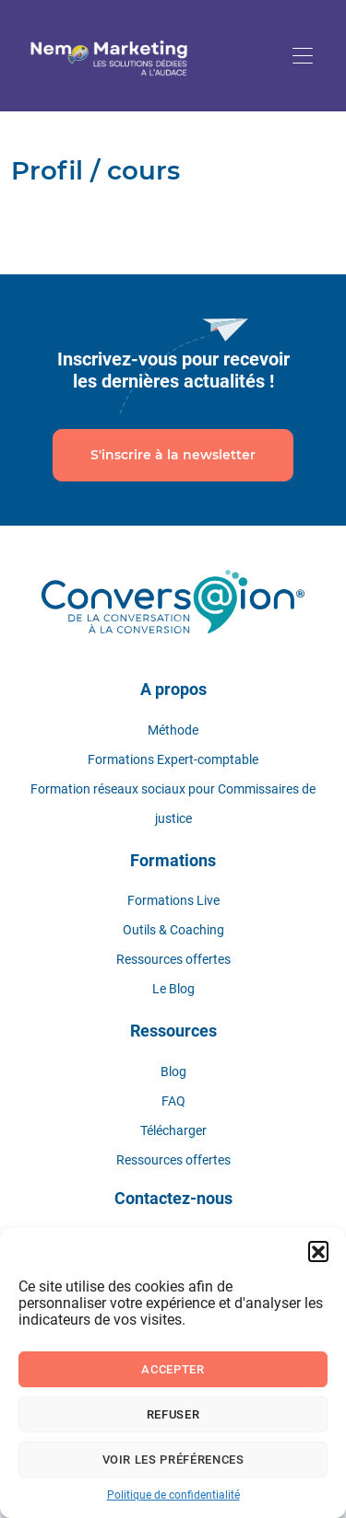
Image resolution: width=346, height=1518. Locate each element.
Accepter (172, 1369)
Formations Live (173, 900)
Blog (173, 1071)
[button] (318, 1251)
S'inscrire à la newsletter (173, 454)
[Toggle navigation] (302, 56)
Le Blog (173, 988)
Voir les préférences (173, 1459)
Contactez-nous (173, 1198)
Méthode (173, 730)
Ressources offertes (173, 959)
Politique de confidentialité (173, 1495)
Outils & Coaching (173, 929)
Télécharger (173, 1130)
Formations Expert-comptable (173, 759)
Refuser (173, 1414)
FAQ (173, 1101)
